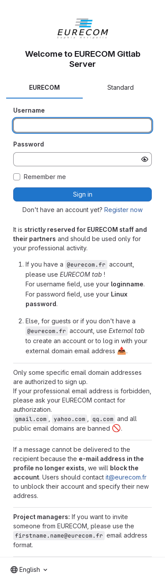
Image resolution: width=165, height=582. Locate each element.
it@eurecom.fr (126, 477)
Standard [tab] (120, 87)
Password (28, 144)
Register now (123, 209)
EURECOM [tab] (44, 87)
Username (29, 110)
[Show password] (145, 159)
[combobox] (29, 569)
